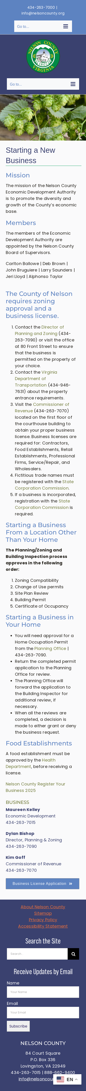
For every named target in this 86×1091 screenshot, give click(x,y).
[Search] (73, 954)
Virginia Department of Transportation (36, 378)
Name (13, 983)
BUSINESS (17, 802)
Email (12, 1003)
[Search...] (37, 954)
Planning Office (50, 648)
